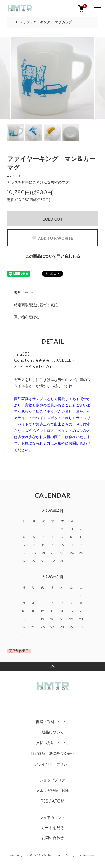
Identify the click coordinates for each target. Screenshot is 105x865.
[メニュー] (96, 8)
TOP (14, 22)
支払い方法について (52, 743)
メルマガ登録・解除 (52, 791)
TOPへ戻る (52, 666)
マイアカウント (52, 818)
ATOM (58, 801)
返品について (25, 293)
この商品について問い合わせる (52, 256)
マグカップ (63, 22)
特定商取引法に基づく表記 (36, 305)
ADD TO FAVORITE (52, 238)
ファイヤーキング (36, 22)
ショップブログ (52, 780)
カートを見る (52, 828)
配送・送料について (52, 722)
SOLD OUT (53, 219)
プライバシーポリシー (52, 764)
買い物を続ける (26, 317)
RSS (44, 801)
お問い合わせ (53, 838)
